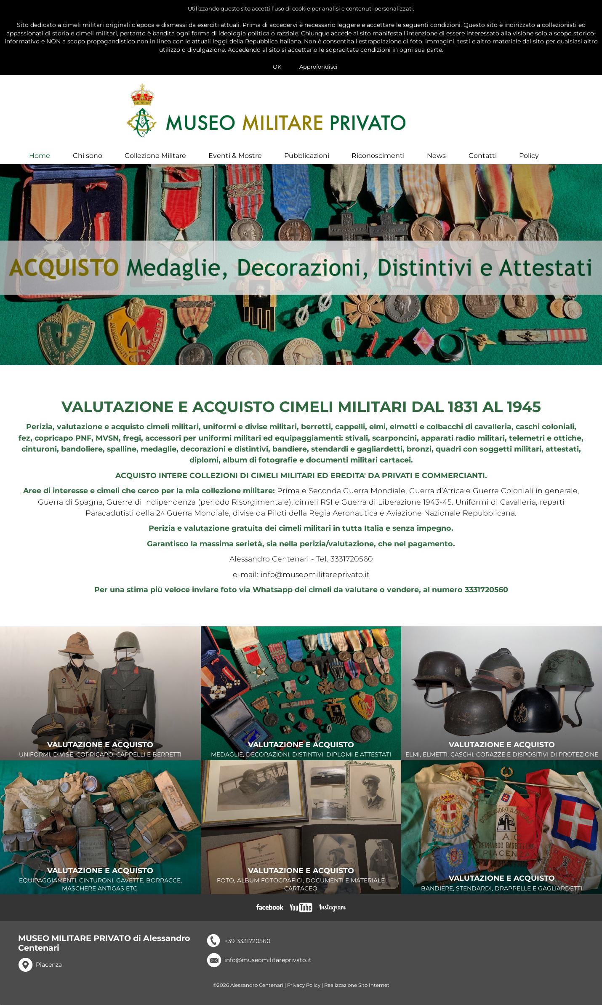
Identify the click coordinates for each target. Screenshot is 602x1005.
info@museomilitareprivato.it (268, 966)
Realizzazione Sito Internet (356, 992)
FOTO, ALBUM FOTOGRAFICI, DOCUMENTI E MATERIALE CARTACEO (301, 886)
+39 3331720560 (247, 948)
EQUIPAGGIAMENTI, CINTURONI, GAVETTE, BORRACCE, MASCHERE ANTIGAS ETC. (100, 886)
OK (277, 66)
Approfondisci (318, 66)
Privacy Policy (303, 992)
